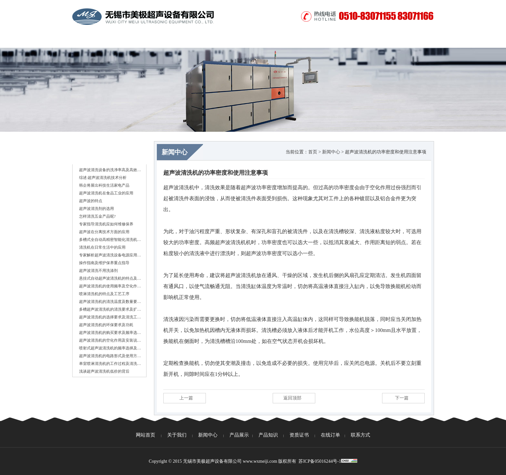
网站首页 (91, 40)
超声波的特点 (90, 201)
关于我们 (129, 40)
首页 (312, 152)
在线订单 (358, 40)
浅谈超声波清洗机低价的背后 (104, 371)
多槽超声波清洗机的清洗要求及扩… (110, 309)
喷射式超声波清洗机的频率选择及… (110, 348)
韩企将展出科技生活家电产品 (104, 185)
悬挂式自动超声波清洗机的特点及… (110, 278)
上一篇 (186, 398)
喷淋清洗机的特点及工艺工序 (104, 294)
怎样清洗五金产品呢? (97, 216)
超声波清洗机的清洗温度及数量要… (110, 301)
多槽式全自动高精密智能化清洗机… (110, 239)
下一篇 (402, 398)
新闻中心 (167, 40)
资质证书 (281, 40)
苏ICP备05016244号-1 (320, 461)
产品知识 (243, 40)
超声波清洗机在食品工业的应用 (106, 193)
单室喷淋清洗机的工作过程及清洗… (110, 363)
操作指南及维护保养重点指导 (104, 263)
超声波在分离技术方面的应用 (104, 232)
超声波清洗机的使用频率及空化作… (110, 286)
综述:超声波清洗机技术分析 (102, 177)
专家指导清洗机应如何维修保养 (106, 224)
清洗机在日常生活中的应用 (102, 247)
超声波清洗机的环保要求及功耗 (106, 325)
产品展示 (205, 40)
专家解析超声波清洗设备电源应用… (110, 255)
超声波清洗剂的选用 (96, 208)
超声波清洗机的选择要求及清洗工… (110, 317)
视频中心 (319, 40)
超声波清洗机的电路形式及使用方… (110, 356)
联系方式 (396, 40)
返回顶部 (292, 398)
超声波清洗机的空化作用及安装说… (110, 340)
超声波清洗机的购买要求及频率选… (110, 332)
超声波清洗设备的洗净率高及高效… (110, 170)
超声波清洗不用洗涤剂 (98, 270)
